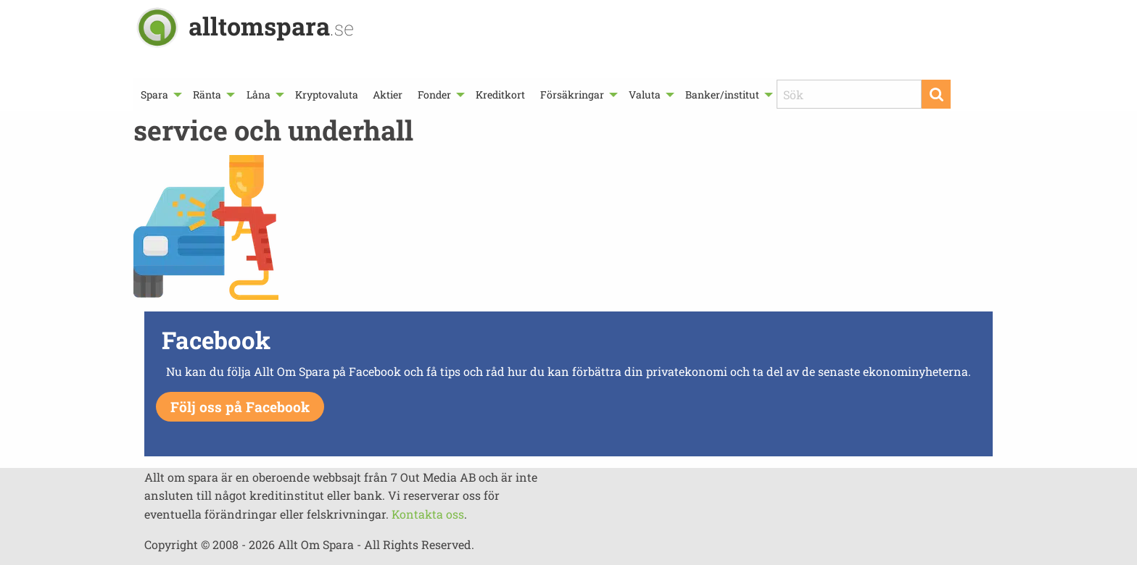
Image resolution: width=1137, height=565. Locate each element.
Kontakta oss (428, 514)
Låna (258, 94)
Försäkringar (572, 94)
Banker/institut (722, 94)
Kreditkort (500, 94)
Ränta (207, 94)
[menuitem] (159, 94)
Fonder (434, 94)
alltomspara (271, 25)
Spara (154, 94)
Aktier (387, 94)
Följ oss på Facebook (240, 407)
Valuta (645, 94)
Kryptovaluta (326, 94)
